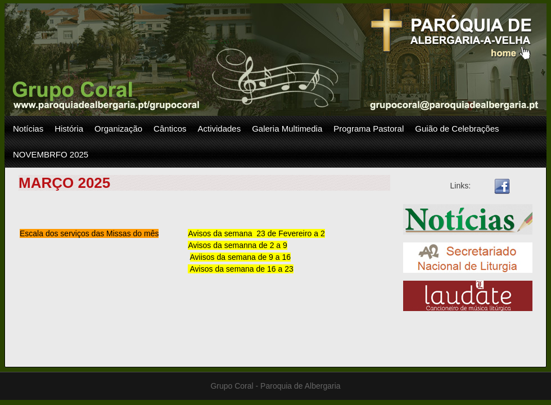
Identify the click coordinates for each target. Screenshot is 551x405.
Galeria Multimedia (287, 128)
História (69, 128)
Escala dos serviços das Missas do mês (89, 233)
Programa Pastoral (368, 128)
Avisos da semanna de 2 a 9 (237, 245)
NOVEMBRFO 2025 (50, 154)
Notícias (28, 128)
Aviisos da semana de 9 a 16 (240, 257)
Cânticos (169, 128)
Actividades (219, 128)
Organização (118, 128)
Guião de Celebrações (457, 128)
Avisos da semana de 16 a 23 (240, 268)
